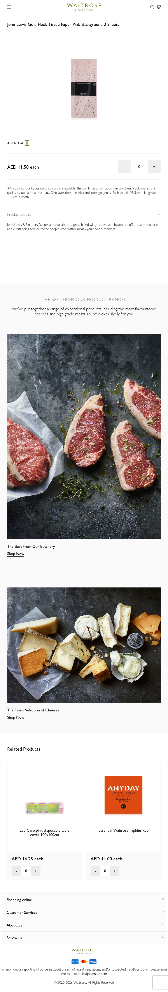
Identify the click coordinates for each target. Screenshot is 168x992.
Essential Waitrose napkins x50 (123, 830)
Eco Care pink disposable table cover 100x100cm (44, 832)
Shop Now (15, 553)
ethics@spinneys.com (92, 974)
